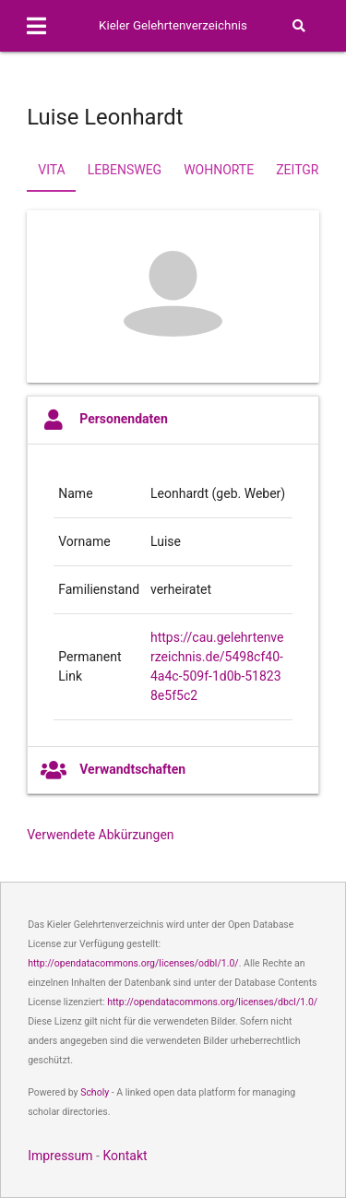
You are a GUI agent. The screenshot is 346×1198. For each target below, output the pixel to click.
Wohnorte (219, 169)
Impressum (60, 1155)
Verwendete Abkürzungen (100, 834)
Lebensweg (124, 169)
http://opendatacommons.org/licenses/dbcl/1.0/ (212, 1002)
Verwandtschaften (113, 770)
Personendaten (104, 419)
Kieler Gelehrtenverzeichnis (173, 25)
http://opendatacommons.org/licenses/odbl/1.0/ (133, 963)
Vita (51, 169)
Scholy (94, 1092)
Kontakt (124, 1155)
